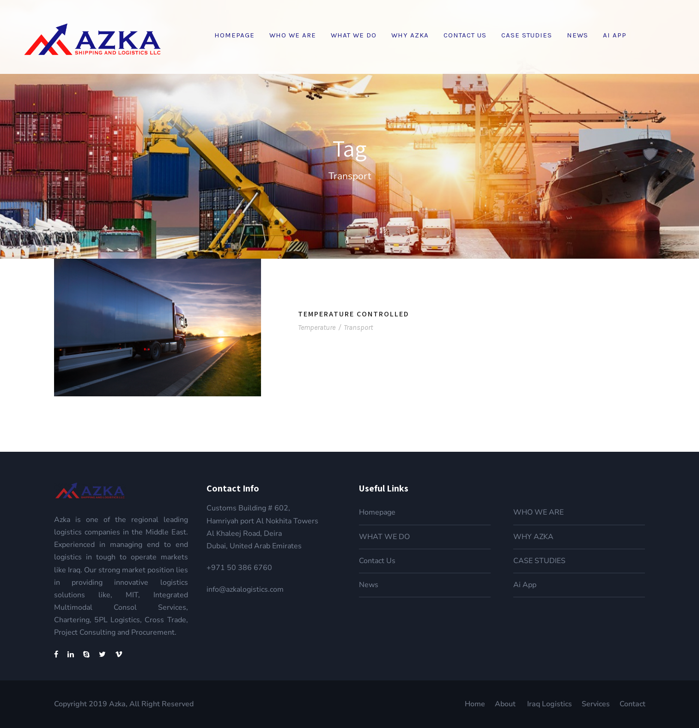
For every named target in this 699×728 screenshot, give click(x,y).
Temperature (316, 327)
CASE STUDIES (526, 35)
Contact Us (465, 35)
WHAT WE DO (354, 35)
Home (475, 704)
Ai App (614, 35)
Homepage (234, 35)
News (577, 35)
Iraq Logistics (549, 704)
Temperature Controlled (353, 314)
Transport (358, 327)
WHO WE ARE (292, 35)
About (506, 704)
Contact (632, 704)
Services (596, 704)
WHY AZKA (410, 35)
